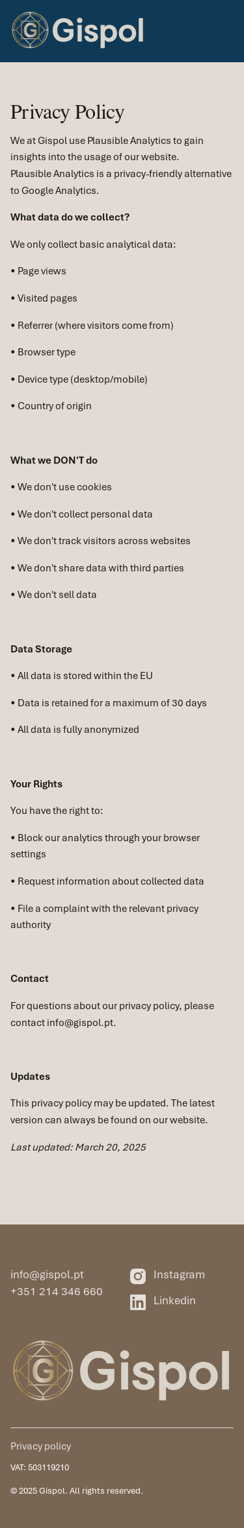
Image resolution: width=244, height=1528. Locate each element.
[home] (78, 31)
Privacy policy (40, 1446)
